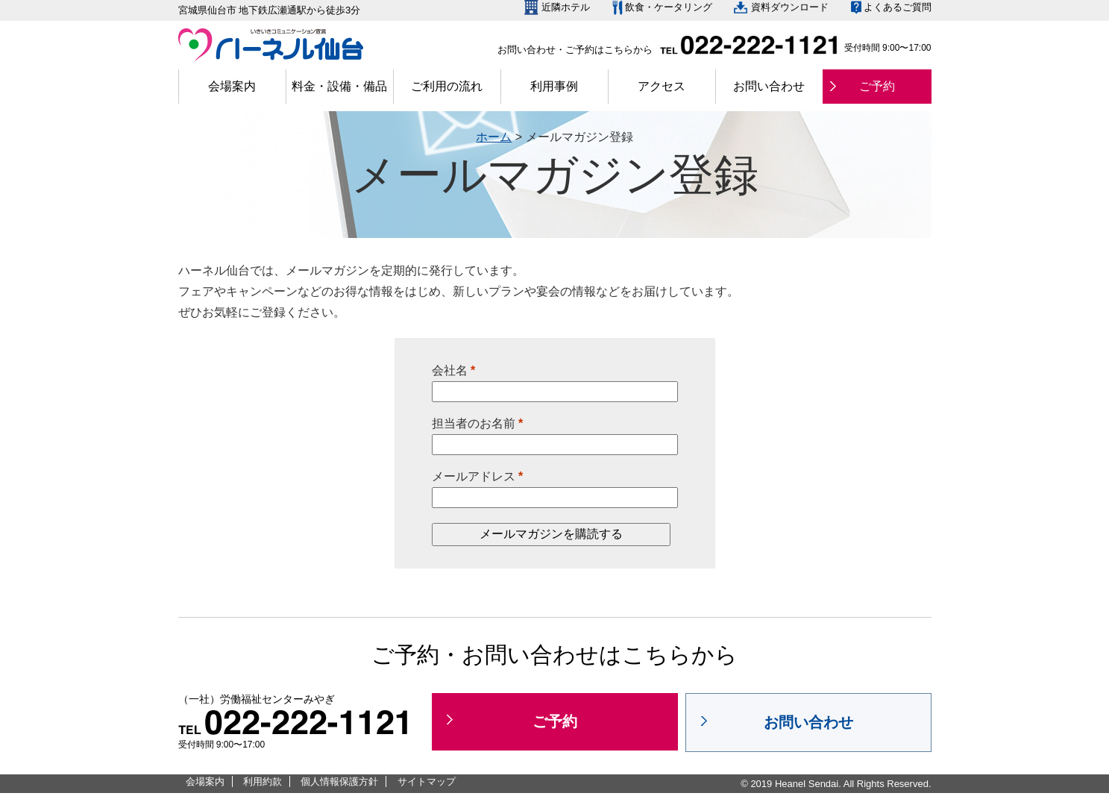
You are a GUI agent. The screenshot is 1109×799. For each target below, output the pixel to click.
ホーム (494, 137)
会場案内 (232, 86)
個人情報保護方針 (339, 781)
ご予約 (877, 86)
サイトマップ (427, 781)
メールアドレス (478, 476)
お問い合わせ (769, 86)
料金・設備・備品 (339, 86)
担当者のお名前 (478, 423)
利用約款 (262, 781)
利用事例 (554, 86)
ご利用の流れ (447, 86)
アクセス (661, 86)
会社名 (454, 370)
